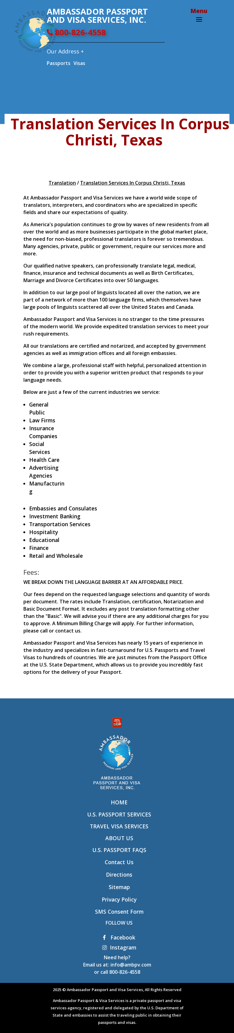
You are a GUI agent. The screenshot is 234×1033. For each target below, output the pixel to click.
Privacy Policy (119, 899)
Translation (62, 182)
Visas (79, 63)
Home (119, 802)
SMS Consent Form (119, 911)
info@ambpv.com (130, 964)
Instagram (119, 947)
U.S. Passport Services (119, 814)
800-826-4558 (76, 32)
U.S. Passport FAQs (119, 850)
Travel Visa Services (119, 826)
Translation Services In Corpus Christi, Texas (132, 182)
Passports (58, 63)
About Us (119, 838)
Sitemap (119, 887)
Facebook (119, 937)
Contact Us (119, 862)
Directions (119, 874)
